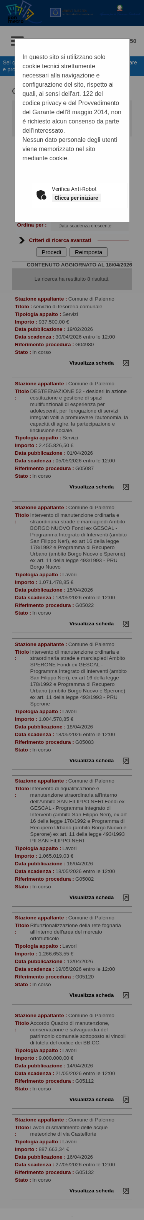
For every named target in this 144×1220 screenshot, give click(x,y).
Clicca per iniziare (76, 198)
